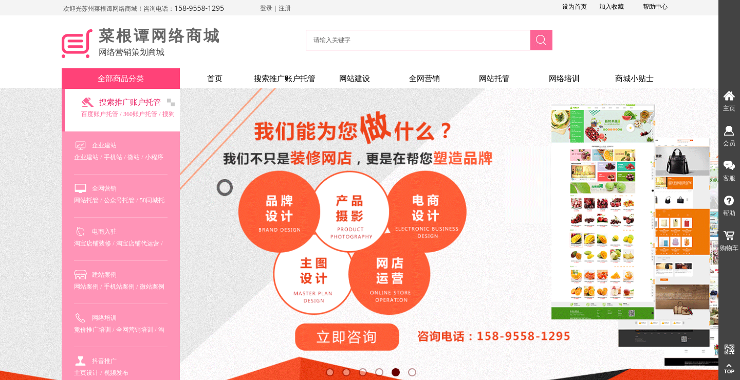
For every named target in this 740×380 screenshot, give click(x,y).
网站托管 (494, 78)
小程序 (154, 157)
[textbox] (417, 40)
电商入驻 (104, 231)
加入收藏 (611, 6)
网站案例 (86, 286)
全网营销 (424, 78)
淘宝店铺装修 (92, 243)
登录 (266, 8)
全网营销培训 (134, 329)
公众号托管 (119, 200)
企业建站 (104, 145)
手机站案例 (119, 286)
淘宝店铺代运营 (137, 243)
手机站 (113, 157)
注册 (285, 8)
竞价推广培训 (92, 329)
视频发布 (116, 372)
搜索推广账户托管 (285, 78)
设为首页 (574, 6)
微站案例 (152, 286)
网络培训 (564, 78)
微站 (133, 157)
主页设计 (86, 372)
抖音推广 (104, 361)
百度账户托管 (99, 114)
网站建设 (354, 78)
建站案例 (104, 274)
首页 (215, 78)
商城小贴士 (634, 78)
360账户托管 (140, 114)
